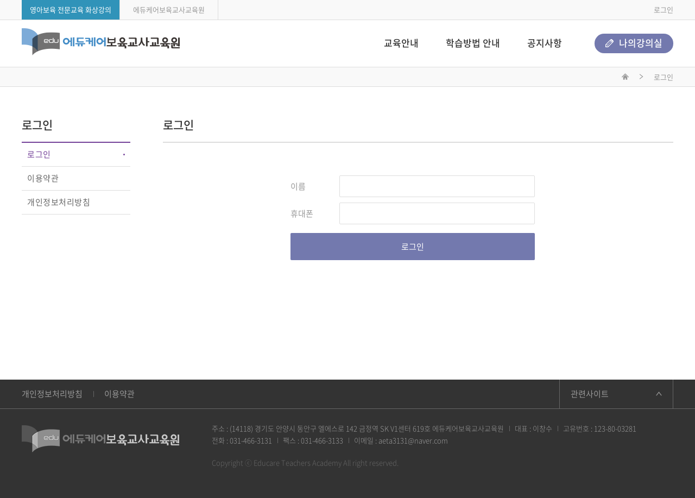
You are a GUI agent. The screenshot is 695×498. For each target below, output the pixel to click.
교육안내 (401, 42)
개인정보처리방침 (58, 202)
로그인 (663, 9)
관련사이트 (590, 394)
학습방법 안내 (473, 42)
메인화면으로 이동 (625, 78)
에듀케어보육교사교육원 (169, 9)
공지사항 (544, 42)
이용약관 (43, 178)
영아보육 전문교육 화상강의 (70, 9)
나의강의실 (633, 42)
